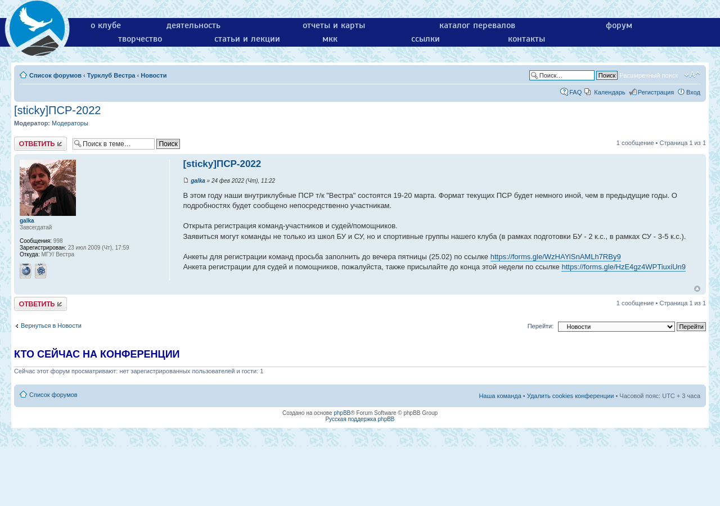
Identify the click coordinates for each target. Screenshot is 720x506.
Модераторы (70, 123)
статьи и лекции (247, 38)
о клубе (106, 25)
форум (619, 25)
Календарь (610, 92)
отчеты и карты (334, 25)
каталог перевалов (477, 25)
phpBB (342, 413)
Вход (693, 92)
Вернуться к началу (697, 289)
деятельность (193, 25)
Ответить (40, 144)
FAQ (575, 92)
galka (198, 181)
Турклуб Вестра (111, 75)
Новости (153, 75)
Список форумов (55, 75)
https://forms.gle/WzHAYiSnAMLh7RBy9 (555, 256)
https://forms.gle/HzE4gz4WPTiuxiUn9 (623, 267)
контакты (526, 38)
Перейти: (541, 326)
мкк (330, 38)
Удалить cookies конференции (570, 395)
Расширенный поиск (648, 75)
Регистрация (656, 92)
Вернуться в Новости (51, 325)
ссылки (425, 38)
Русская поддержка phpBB (359, 419)
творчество (140, 38)
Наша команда (500, 395)
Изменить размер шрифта (692, 75)
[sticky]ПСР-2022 (57, 110)
